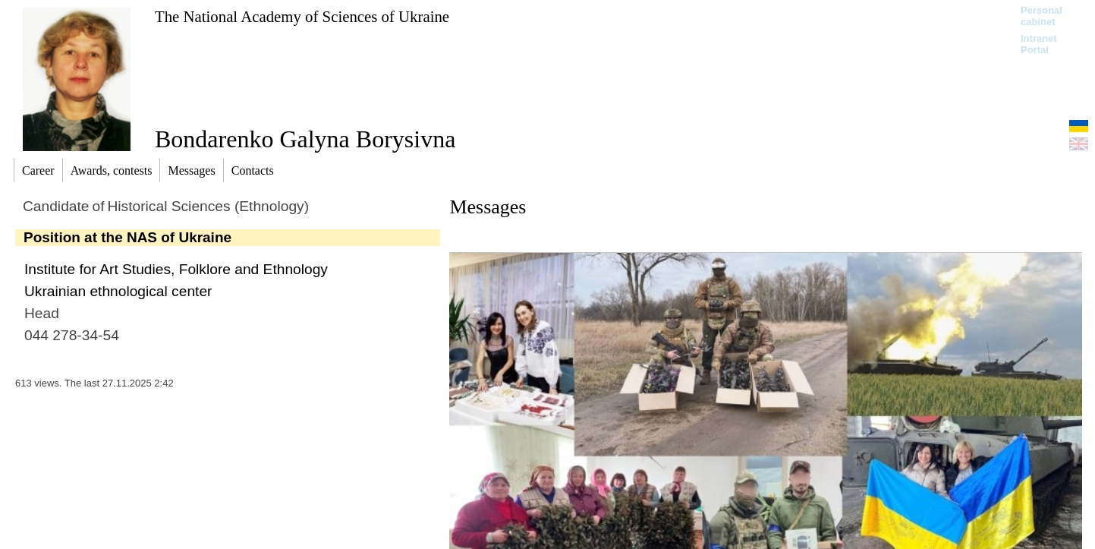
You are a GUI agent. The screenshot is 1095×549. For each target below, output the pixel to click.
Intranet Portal (1039, 44)
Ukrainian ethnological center (118, 291)
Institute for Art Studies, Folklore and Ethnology (176, 269)
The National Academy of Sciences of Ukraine (302, 16)
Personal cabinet (1041, 16)
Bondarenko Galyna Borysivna (305, 139)
